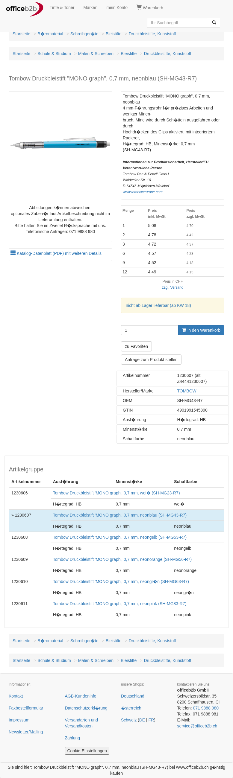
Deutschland (132, 696)
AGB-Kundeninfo (80, 696)
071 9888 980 (206, 708)
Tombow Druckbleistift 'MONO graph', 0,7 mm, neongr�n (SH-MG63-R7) (121, 581)
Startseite (21, 33)
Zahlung (72, 738)
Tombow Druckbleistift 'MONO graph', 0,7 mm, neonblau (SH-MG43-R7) (120, 515)
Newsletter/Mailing (26, 732)
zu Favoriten (136, 346)
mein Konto (117, 7)
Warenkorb (150, 7)
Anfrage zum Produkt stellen (151, 359)
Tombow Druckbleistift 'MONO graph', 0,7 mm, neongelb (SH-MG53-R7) (120, 537)
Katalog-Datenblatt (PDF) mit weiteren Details (56, 253)
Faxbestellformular (26, 708)
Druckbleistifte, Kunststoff (152, 33)
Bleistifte (114, 33)
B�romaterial (50, 33)
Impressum (19, 720)
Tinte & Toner (62, 7)
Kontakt (16, 696)
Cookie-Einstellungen (87, 750)
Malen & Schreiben (96, 53)
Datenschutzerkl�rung (86, 708)
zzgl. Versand (172, 287)
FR (151, 720)
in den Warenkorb (201, 330)
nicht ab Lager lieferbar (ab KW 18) (158, 305)
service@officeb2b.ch (197, 726)
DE (142, 720)
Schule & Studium (54, 53)
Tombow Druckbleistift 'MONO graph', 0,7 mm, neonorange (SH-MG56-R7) (122, 559)
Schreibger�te (84, 33)
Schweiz (129, 720)
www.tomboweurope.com (143, 192)
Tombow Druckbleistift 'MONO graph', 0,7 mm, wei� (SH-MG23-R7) (116, 493)
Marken (91, 7)
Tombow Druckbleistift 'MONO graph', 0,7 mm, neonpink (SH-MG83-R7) (120, 603)
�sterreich (131, 708)
